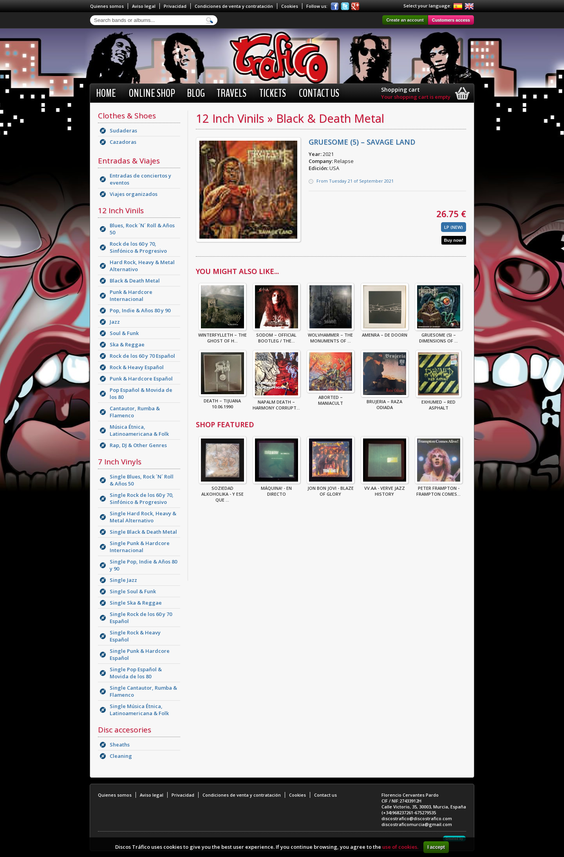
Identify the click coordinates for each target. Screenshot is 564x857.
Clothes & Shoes (127, 116)
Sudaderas (123, 130)
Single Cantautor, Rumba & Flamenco (143, 691)
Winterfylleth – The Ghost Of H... (222, 335)
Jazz (115, 321)
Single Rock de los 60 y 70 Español (141, 618)
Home (106, 93)
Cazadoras (123, 141)
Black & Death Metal (135, 280)
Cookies (289, 6)
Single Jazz (123, 579)
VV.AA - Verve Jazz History (385, 488)
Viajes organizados (133, 193)
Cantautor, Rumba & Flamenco (135, 412)
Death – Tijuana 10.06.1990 (222, 401)
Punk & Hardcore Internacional (131, 295)
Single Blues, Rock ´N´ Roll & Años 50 (142, 480)
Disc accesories (124, 730)
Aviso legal (143, 6)
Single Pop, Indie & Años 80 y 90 (143, 565)
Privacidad (175, 6)
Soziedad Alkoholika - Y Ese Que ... (222, 491)
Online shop (152, 93)
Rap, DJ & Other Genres (138, 445)
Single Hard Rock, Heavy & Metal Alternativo (143, 517)
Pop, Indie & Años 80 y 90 (140, 310)
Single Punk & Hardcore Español (140, 654)
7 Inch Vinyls (119, 462)
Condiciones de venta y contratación (234, 6)
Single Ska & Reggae (136, 602)
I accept (436, 847)
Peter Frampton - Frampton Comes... (439, 488)
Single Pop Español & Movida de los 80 (136, 673)
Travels (231, 93)
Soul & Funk (124, 333)
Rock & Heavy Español (137, 367)
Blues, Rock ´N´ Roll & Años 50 (142, 229)
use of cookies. (400, 846)
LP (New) (453, 227)
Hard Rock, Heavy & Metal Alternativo (142, 266)
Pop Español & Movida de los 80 (141, 393)
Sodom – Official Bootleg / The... (276, 335)
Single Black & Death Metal (143, 531)
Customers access (451, 20)
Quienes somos (107, 6)
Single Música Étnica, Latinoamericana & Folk (139, 710)
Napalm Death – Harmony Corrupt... (276, 402)
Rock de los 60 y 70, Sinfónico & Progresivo (138, 247)
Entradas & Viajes (129, 161)
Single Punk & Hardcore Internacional (140, 547)
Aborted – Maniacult (330, 398)
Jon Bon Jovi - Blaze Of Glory (330, 488)
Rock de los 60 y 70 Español (142, 355)
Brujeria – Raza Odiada (385, 402)
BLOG (196, 93)
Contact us (319, 93)
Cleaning (121, 755)
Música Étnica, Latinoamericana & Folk (139, 430)
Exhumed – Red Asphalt (438, 402)
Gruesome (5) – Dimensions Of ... (439, 335)
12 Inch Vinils (121, 210)
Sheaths (120, 744)
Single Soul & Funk (133, 591)
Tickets (272, 93)
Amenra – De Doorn (385, 332)
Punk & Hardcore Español (141, 378)
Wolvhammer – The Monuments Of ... (330, 335)
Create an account (404, 20)
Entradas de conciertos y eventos (140, 179)
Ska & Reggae (127, 344)
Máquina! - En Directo (276, 488)
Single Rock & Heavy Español (135, 636)
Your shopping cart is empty (415, 96)
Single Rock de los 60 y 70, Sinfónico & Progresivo (142, 498)
